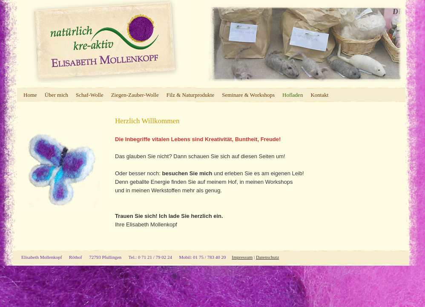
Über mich (56, 95)
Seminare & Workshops (248, 95)
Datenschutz (267, 257)
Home (30, 95)
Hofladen (292, 95)
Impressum (242, 257)
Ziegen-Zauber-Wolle (135, 95)
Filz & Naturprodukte (191, 95)
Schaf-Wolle (89, 95)
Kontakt (319, 95)
